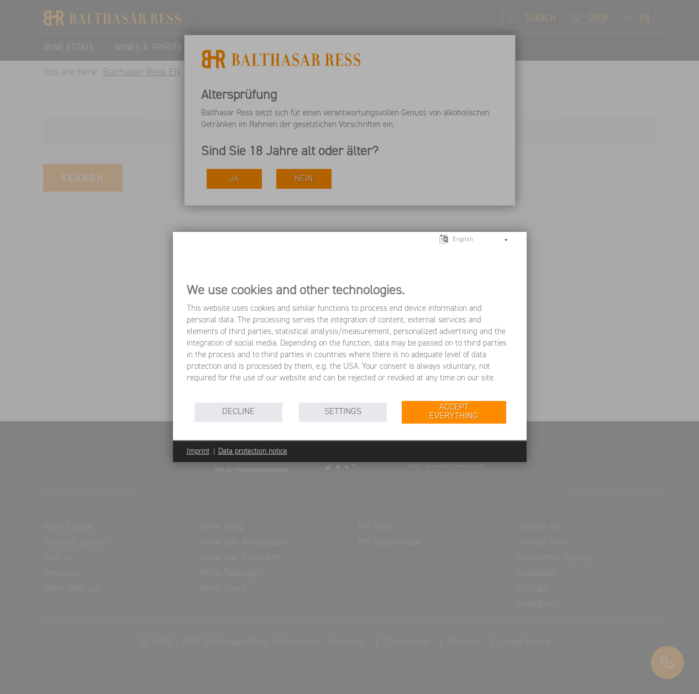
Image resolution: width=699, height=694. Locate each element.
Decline (238, 411)
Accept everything (453, 411)
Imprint (198, 451)
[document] (350, 341)
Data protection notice (252, 451)
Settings (342, 411)
